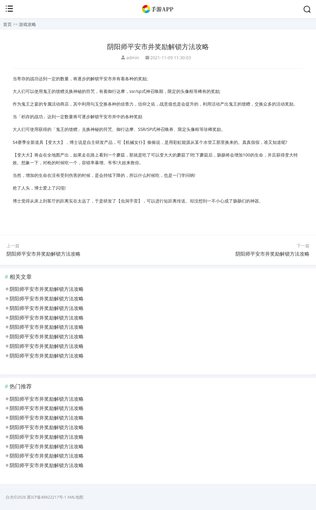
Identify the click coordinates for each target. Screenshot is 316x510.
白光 (10, 497)
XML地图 (75, 497)
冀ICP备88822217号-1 (46, 497)
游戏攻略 (27, 24)
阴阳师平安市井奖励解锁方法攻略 (43, 253)
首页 (7, 24)
